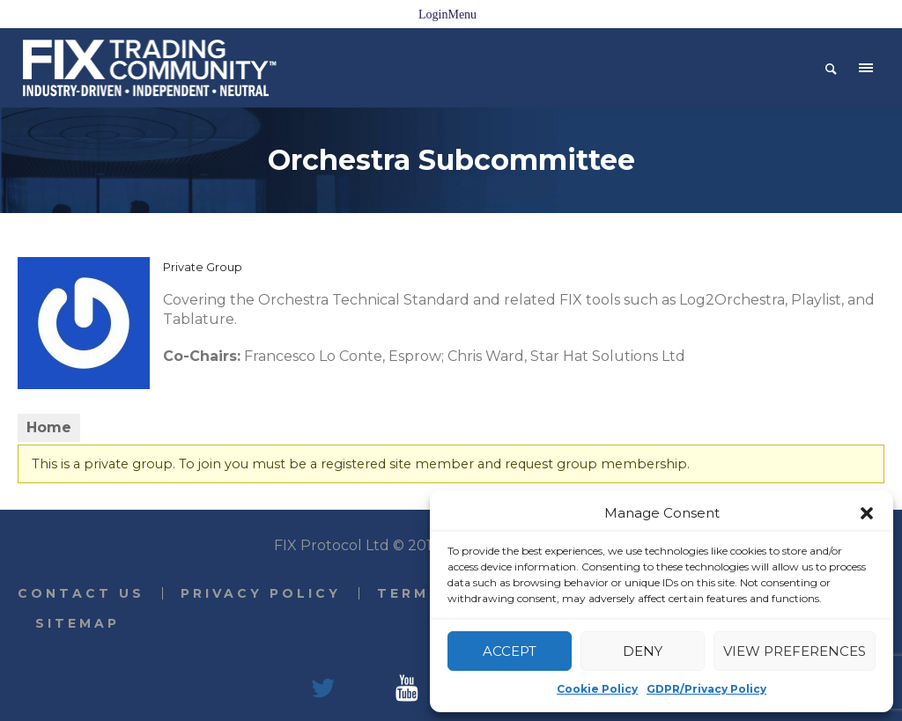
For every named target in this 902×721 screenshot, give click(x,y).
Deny (642, 651)
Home (48, 427)
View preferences (794, 651)
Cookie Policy (597, 688)
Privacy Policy (261, 593)
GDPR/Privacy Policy (706, 688)
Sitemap (77, 623)
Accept (509, 651)
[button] (867, 513)
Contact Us (81, 593)
